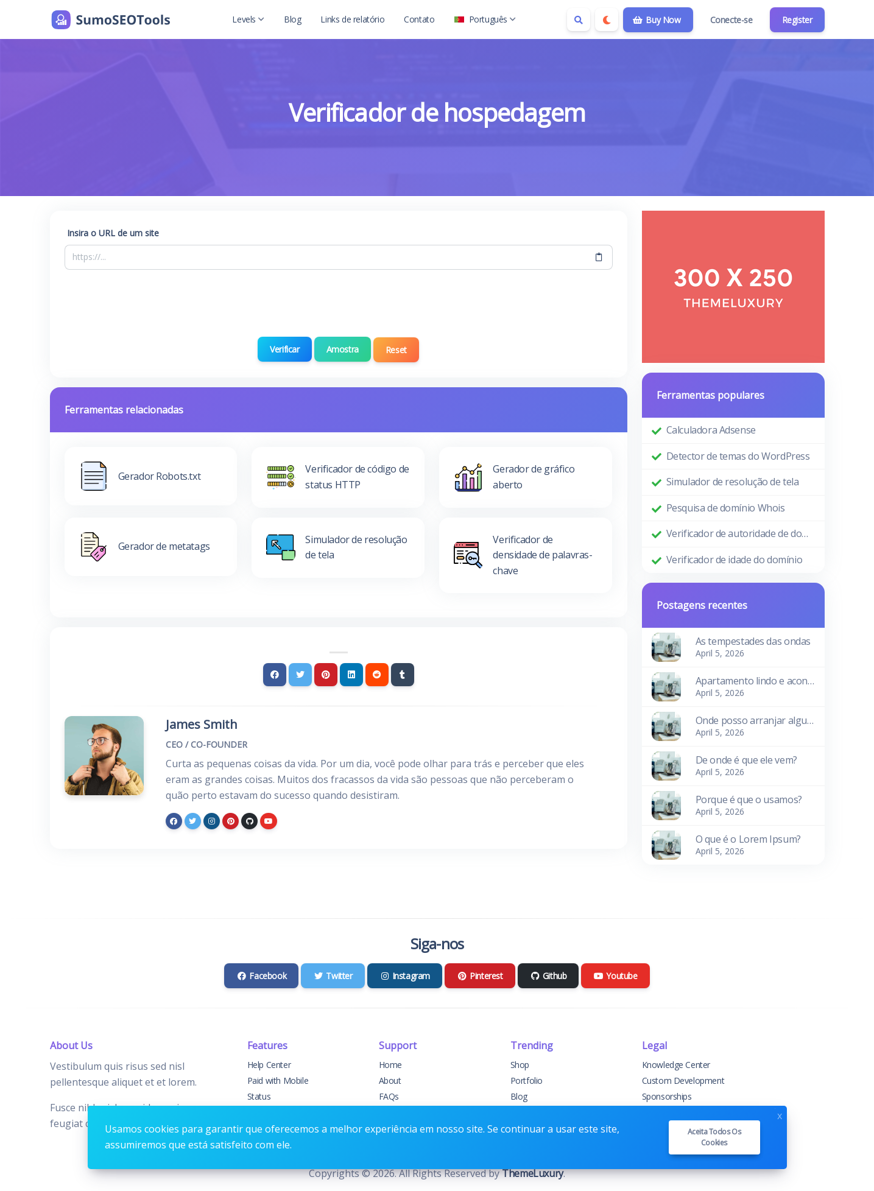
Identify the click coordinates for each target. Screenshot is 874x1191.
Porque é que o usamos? (749, 799)
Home (390, 1064)
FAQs (389, 1096)
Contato (419, 19)
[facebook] (174, 819)
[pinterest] (230, 819)
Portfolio (526, 1080)
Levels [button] (248, 19)
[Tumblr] (402, 673)
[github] (249, 819)
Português (485, 19)
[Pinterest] (325, 673)
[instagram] (211, 819)
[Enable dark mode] (606, 19)
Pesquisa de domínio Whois (725, 508)
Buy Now (657, 20)
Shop (519, 1064)
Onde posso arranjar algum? (755, 720)
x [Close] (779, 1114)
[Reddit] (377, 673)
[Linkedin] (351, 673)
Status (259, 1096)
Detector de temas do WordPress (738, 456)
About (390, 1080)
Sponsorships (667, 1096)
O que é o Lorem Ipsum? (748, 839)
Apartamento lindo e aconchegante (755, 680)
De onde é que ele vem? (746, 760)
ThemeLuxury (532, 1173)
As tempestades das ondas (753, 641)
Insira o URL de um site (113, 233)
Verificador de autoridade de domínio (740, 533)
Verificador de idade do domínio (734, 559)
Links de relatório (352, 19)
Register (797, 20)
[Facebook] (274, 673)
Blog (292, 19)
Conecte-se (731, 20)
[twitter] (193, 819)
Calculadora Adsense (711, 430)
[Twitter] (300, 673)
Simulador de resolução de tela (732, 481)
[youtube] (268, 819)
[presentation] (338, 303)
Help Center (269, 1064)
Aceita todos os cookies (714, 1137)
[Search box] (578, 19)
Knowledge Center (676, 1064)
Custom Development (683, 1080)
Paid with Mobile (278, 1080)
